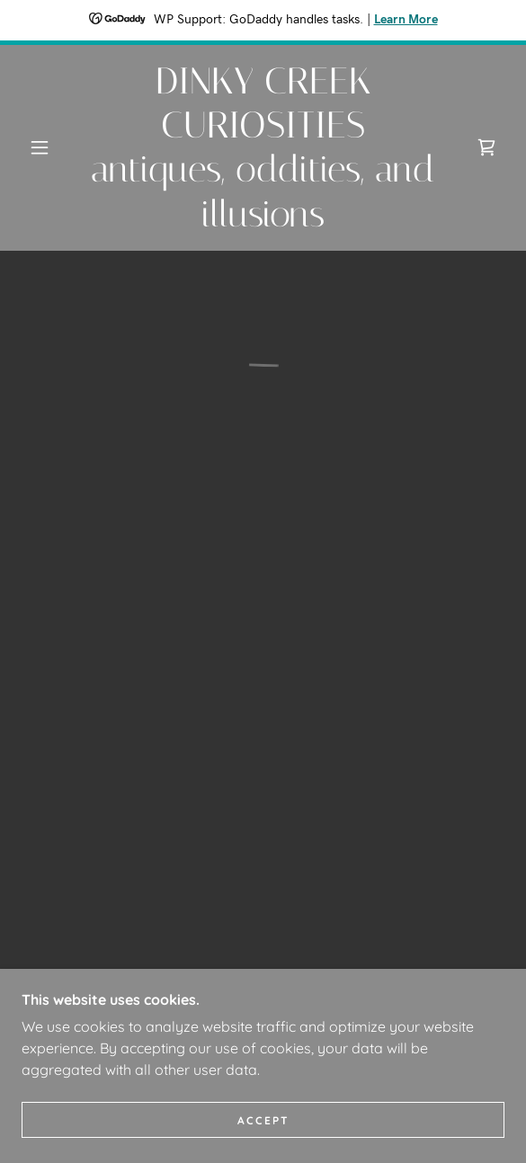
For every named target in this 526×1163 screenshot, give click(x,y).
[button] (46, 147)
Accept (263, 1120)
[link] (263, 147)
